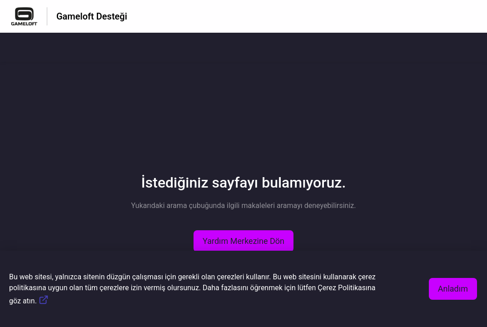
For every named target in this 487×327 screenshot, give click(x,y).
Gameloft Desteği (91, 16)
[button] (243, 241)
